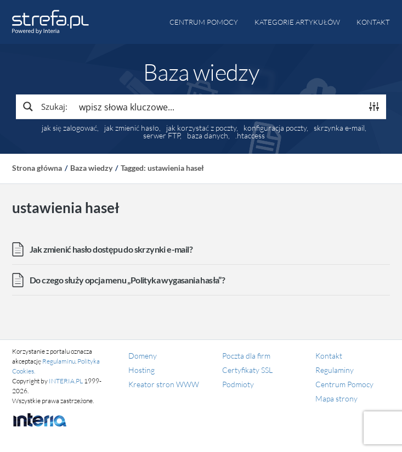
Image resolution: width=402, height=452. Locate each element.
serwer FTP (161, 135)
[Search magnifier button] (44, 106)
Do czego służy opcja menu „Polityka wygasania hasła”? (127, 280)
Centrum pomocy (203, 22)
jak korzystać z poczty (201, 128)
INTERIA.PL (66, 381)
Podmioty (238, 384)
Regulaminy (334, 370)
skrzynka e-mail (339, 128)
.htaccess (250, 135)
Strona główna (37, 167)
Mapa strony (336, 398)
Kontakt (373, 22)
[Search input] (218, 106)
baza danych (207, 135)
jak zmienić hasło (131, 128)
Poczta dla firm (246, 355)
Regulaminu (58, 361)
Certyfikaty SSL (247, 370)
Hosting (141, 370)
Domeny (142, 355)
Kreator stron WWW (163, 384)
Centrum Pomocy (344, 384)
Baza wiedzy (91, 167)
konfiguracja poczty (275, 128)
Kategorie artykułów (297, 22)
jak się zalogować (69, 128)
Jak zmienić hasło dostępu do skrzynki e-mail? (111, 249)
